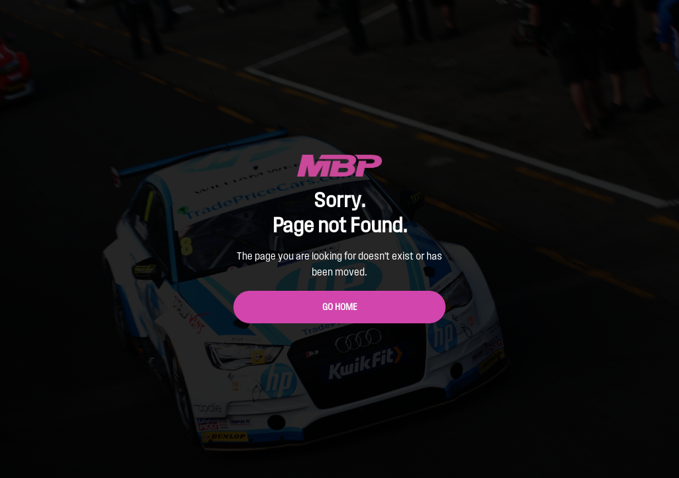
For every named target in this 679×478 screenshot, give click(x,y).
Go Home (339, 307)
